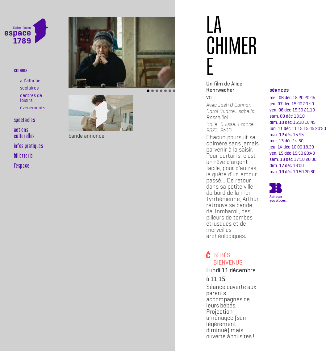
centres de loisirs (31, 98)
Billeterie (17, 199)
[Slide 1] (148, 90)
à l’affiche (30, 80)
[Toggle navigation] (39, 55)
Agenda (17, 189)
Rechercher (17, 209)
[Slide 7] (174, 90)
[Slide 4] (161, 90)
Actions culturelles (24, 132)
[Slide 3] (157, 90)
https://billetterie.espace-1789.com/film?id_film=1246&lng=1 (275, 189)
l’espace (22, 165)
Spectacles (24, 119)
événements (32, 107)
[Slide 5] (165, 90)
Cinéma (21, 70)
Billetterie (23, 155)
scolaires (29, 88)
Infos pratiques (28, 145)
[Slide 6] (170, 90)
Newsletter (17, 179)
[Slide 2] (152, 90)
